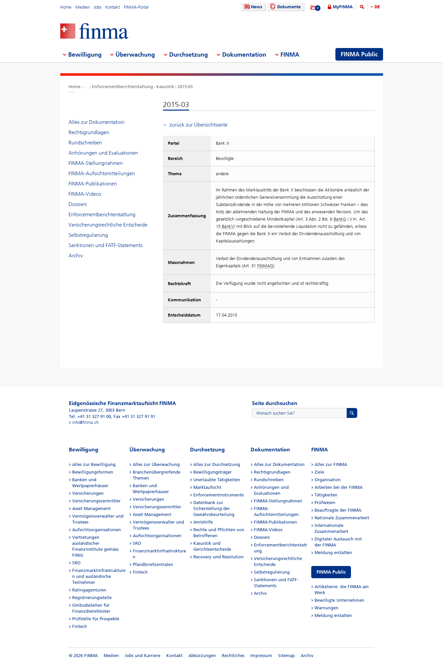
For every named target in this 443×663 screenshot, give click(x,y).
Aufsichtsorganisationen (96, 529)
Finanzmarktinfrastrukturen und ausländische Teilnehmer (98, 576)
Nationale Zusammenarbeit (342, 517)
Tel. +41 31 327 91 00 (90, 416)
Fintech (79, 626)
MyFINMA (343, 6)
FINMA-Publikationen (93, 183)
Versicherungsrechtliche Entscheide (108, 225)
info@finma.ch (85, 422)
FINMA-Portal (136, 7)
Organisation (328, 479)
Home (66, 7)
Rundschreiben (85, 142)
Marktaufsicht (207, 487)
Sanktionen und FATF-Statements (105, 245)
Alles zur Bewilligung (94, 464)
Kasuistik (165, 86)
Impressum (261, 655)
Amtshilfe (203, 522)
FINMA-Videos (85, 194)
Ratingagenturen (89, 589)
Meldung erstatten (333, 552)
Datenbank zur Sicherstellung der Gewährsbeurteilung (213, 508)
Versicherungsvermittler (96, 500)
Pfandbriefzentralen (153, 564)
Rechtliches (233, 655)
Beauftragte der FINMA (338, 510)
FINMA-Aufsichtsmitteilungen (102, 173)
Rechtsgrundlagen (89, 132)
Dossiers (78, 204)
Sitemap (286, 655)
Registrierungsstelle (92, 597)
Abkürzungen (202, 655)
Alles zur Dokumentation (96, 122)
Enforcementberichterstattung (122, 86)
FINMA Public (331, 572)
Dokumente (285, 6)
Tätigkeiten (326, 494)
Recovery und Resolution (218, 556)
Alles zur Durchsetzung (216, 464)
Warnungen (326, 607)
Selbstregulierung (88, 235)
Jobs (97, 7)
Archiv (76, 255)
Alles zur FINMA (331, 464)
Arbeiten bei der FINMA (339, 487)
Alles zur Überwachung (156, 464)
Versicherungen (88, 493)
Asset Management (91, 508)
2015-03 (185, 86)
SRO (76, 562)
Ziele (319, 472)
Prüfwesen (325, 502)
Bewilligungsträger (212, 472)
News (252, 6)
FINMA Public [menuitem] (359, 54)
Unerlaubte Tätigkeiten (216, 479)
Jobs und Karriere (142, 655)
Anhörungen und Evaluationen (103, 153)
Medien (82, 7)
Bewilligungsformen (92, 472)
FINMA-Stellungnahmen (96, 163)
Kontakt (112, 7)
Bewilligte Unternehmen (339, 600)
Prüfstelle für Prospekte (95, 618)
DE (377, 6)
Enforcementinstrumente (218, 494)
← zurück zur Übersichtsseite (195, 125)
